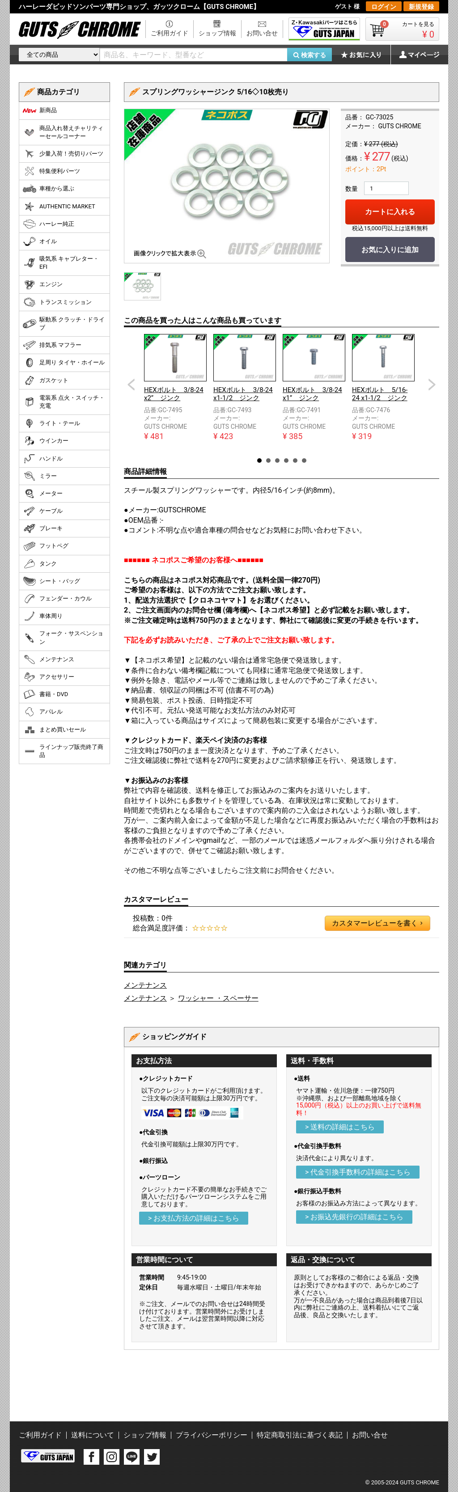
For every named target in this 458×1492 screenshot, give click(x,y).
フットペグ (45, 546)
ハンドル (43, 458)
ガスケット (45, 380)
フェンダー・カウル (57, 598)
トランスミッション (57, 302)
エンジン (43, 284)
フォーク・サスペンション (63, 637)
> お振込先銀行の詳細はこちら (354, 1217)
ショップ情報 (217, 33)
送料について (92, 1435)
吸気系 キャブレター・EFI (61, 262)
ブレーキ (43, 528)
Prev (131, 384)
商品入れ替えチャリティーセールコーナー (63, 132)
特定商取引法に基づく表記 (300, 1435)
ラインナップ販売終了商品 (63, 751)
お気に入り (365, 54)
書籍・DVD (45, 694)
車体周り (43, 616)
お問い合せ (262, 33)
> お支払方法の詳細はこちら (193, 1218)
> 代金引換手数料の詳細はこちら (358, 1172)
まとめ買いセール (54, 729)
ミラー (40, 476)
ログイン (383, 6)
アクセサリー (48, 676)
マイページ (414, 54)
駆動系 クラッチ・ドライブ (64, 323)
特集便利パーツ (51, 171)
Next (432, 384)
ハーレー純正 (48, 224)
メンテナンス (145, 985)
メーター (43, 493)
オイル (40, 241)
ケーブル (43, 511)
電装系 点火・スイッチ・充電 (64, 401)
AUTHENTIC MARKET (59, 206)
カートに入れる (390, 211)
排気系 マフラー (52, 345)
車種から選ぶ (48, 188)
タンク (40, 563)
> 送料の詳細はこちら (340, 1127)
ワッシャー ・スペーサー (218, 998)
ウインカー (45, 440)
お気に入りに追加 (390, 249)
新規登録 (421, 6)
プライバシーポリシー (211, 1435)
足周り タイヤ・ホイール (64, 362)
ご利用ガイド (169, 33)
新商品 (40, 110)
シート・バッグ (51, 581)
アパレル (43, 711)
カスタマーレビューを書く (377, 923)
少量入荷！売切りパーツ (63, 153)
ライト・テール (51, 423)
